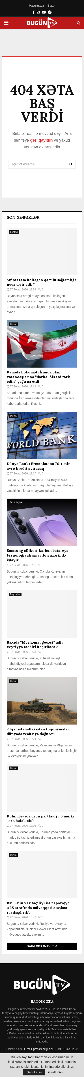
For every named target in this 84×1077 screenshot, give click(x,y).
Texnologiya (16, 502)
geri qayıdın (41, 140)
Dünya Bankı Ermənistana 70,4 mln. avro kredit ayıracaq (39, 466)
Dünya (13, 324)
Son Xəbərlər (23, 217)
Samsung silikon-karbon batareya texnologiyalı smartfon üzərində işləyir (37, 555)
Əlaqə (51, 5)
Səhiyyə (14, 232)
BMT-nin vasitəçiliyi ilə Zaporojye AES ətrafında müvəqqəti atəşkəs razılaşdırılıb (38, 908)
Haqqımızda (36, 5)
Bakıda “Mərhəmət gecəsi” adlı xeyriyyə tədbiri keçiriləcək (35, 644)
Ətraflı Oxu (55, 1072)
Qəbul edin (34, 1072)
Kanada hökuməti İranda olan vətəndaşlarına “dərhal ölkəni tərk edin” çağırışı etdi (38, 377)
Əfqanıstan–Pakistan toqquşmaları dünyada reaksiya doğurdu (39, 731)
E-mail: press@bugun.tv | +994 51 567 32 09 (51, 1049)
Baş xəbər (15, 594)
